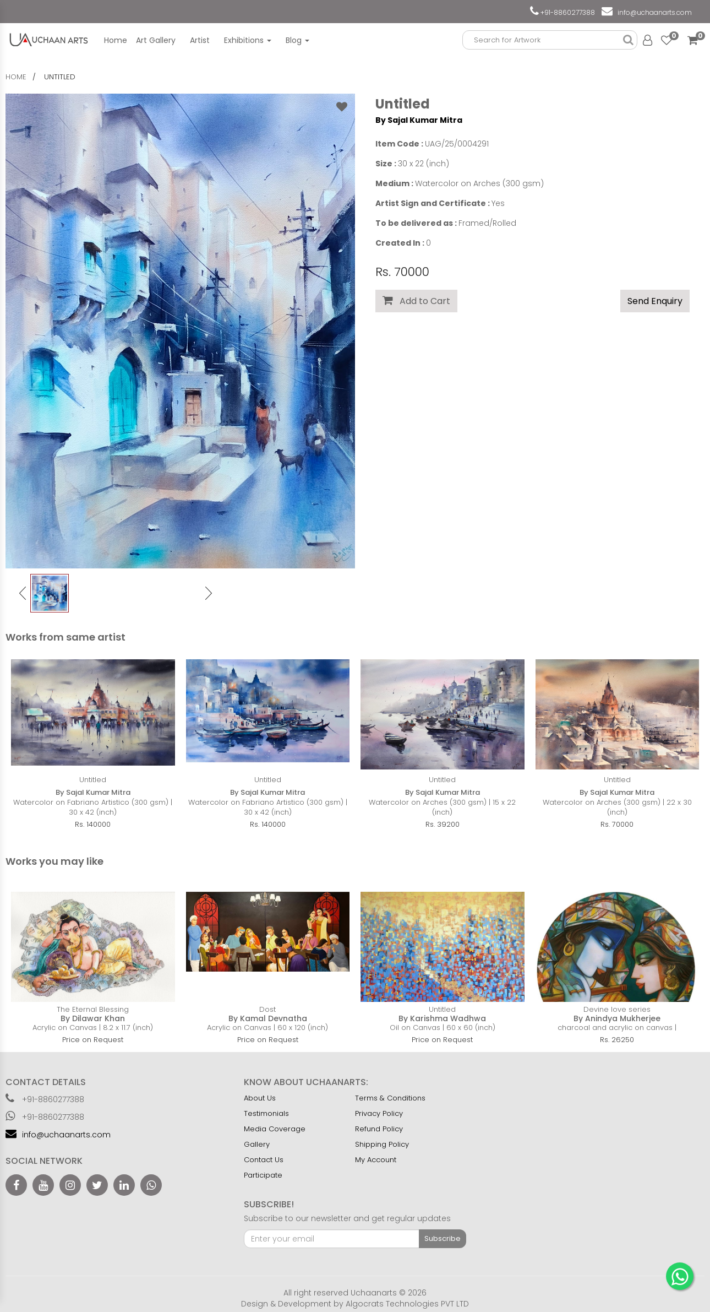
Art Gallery (156, 40)
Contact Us (263, 1159)
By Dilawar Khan (93, 1018)
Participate (263, 1175)
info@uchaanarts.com (653, 12)
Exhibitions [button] (247, 40)
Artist (200, 40)
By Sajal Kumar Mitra (418, 120)
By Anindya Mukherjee (617, 1018)
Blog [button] (297, 40)
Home (115, 40)
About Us (260, 1098)
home (16, 77)
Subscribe (442, 1238)
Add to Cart (416, 301)
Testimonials (266, 1113)
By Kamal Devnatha (267, 1018)
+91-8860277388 (567, 12)
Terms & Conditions (390, 1098)
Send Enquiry (654, 301)
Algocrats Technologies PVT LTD (407, 1303)
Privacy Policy (379, 1113)
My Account (375, 1159)
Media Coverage (274, 1129)
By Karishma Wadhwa (442, 1018)
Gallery (257, 1144)
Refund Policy (379, 1129)
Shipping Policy (382, 1144)
